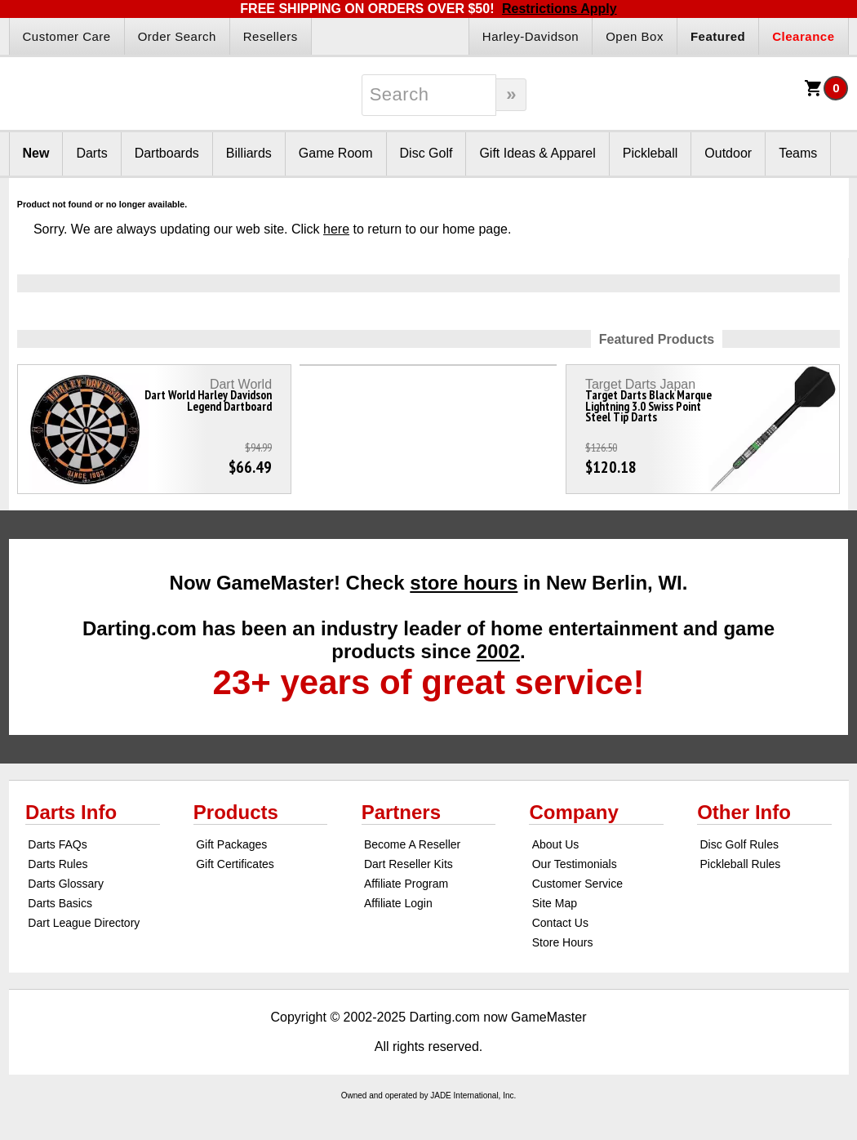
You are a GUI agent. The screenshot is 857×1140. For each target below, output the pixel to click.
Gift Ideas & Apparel (537, 153)
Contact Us (560, 922)
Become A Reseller (412, 844)
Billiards (249, 153)
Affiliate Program (406, 883)
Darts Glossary (66, 883)
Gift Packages (231, 844)
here (336, 229)
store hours (463, 583)
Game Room (336, 153)
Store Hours (562, 942)
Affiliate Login (398, 903)
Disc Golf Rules (738, 844)
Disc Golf (426, 153)
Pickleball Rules (739, 864)
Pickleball (650, 153)
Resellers (270, 36)
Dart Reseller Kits (408, 864)
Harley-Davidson (530, 36)
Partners (401, 812)
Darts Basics (60, 903)
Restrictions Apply (559, 9)
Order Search (177, 36)
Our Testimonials (574, 864)
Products (235, 812)
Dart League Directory (84, 922)
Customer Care (67, 36)
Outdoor (728, 153)
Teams (798, 153)
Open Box (635, 36)
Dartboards (167, 153)
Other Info (744, 812)
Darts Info (71, 812)
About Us (555, 844)
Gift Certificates (235, 864)
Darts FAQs (57, 844)
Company (573, 812)
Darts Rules (57, 864)
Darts (91, 153)
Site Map (554, 903)
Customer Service (577, 883)
